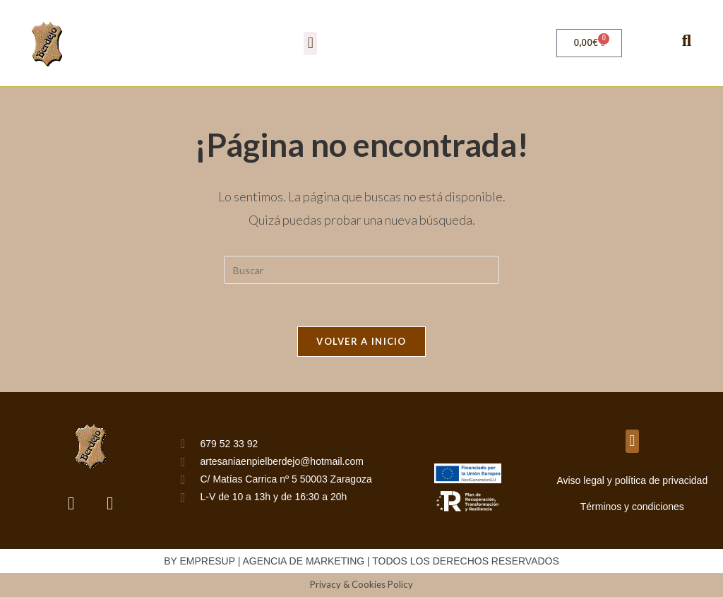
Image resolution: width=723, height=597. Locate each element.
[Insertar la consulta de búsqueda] (361, 270)
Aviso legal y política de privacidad (631, 480)
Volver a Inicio (361, 341)
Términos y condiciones (632, 506)
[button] (310, 43)
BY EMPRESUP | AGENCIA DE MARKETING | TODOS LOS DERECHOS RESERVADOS (361, 561)
